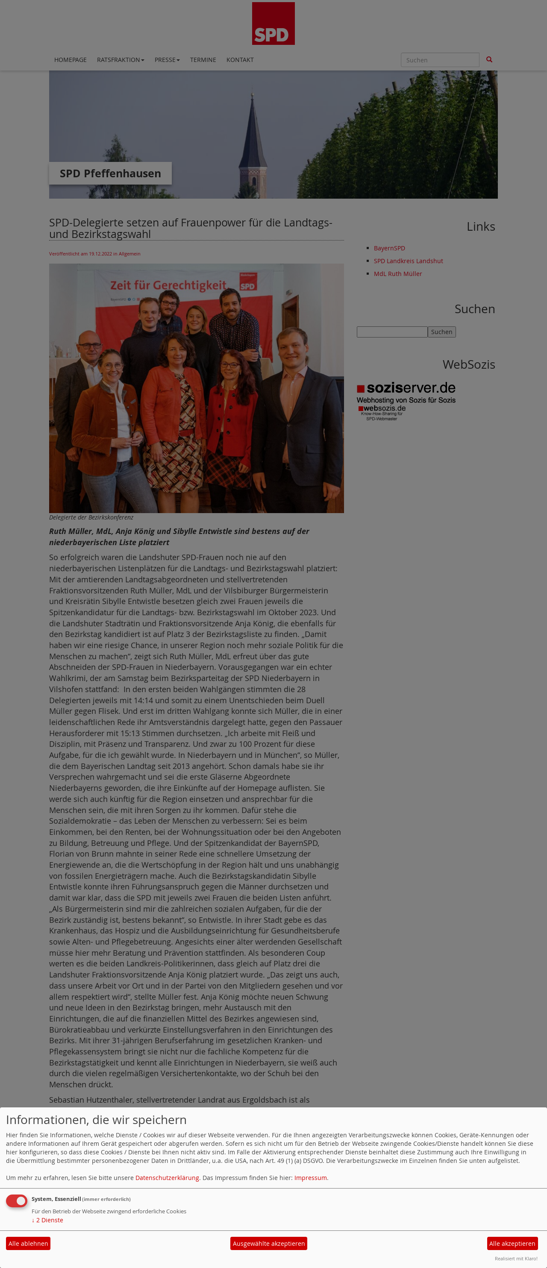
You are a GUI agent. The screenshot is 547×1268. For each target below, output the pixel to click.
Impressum (310, 1178)
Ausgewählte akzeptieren (269, 1243)
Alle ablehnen (28, 1243)
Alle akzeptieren (512, 1243)
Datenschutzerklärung (167, 1178)
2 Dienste (47, 1220)
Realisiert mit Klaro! (516, 1258)
